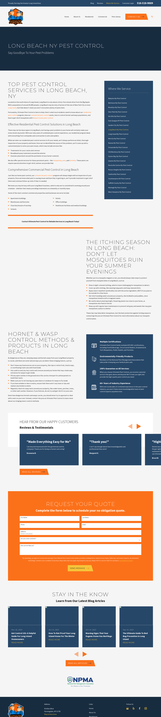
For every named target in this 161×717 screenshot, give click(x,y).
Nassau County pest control (43, 118)
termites (73, 160)
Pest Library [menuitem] (116, 17)
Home (91, 708)
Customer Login (128, 3)
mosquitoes (57, 160)
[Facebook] (139, 708)
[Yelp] (133, 708)
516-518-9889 (145, 3)
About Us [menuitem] (77, 17)
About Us (92, 712)
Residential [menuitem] (89, 17)
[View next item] (138, 426)
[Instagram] (145, 708)
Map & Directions (50, 714)
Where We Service (112, 3)
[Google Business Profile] (127, 708)
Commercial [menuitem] (102, 17)
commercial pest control (40, 115)
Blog (92, 3)
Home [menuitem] (66, 17)
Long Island (12, 108)
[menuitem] (128, 98)
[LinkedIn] (152, 708)
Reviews (100, 3)
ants (64, 160)
